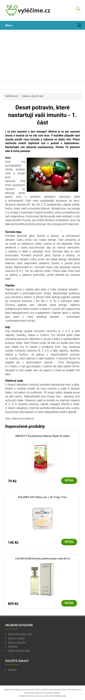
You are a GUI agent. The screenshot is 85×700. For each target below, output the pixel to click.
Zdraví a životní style (19, 650)
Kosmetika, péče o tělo (20, 634)
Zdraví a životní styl (32, 96)
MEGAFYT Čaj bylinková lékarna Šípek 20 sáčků (42, 436)
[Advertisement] (42, 55)
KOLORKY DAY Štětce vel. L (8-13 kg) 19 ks (42, 497)
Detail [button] (69, 480)
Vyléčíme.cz (12, 96)
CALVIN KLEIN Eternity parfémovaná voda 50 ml (42, 558)
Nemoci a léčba (16, 638)
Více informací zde (57, 696)
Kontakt (12, 670)
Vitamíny (13, 646)
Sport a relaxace (17, 642)
